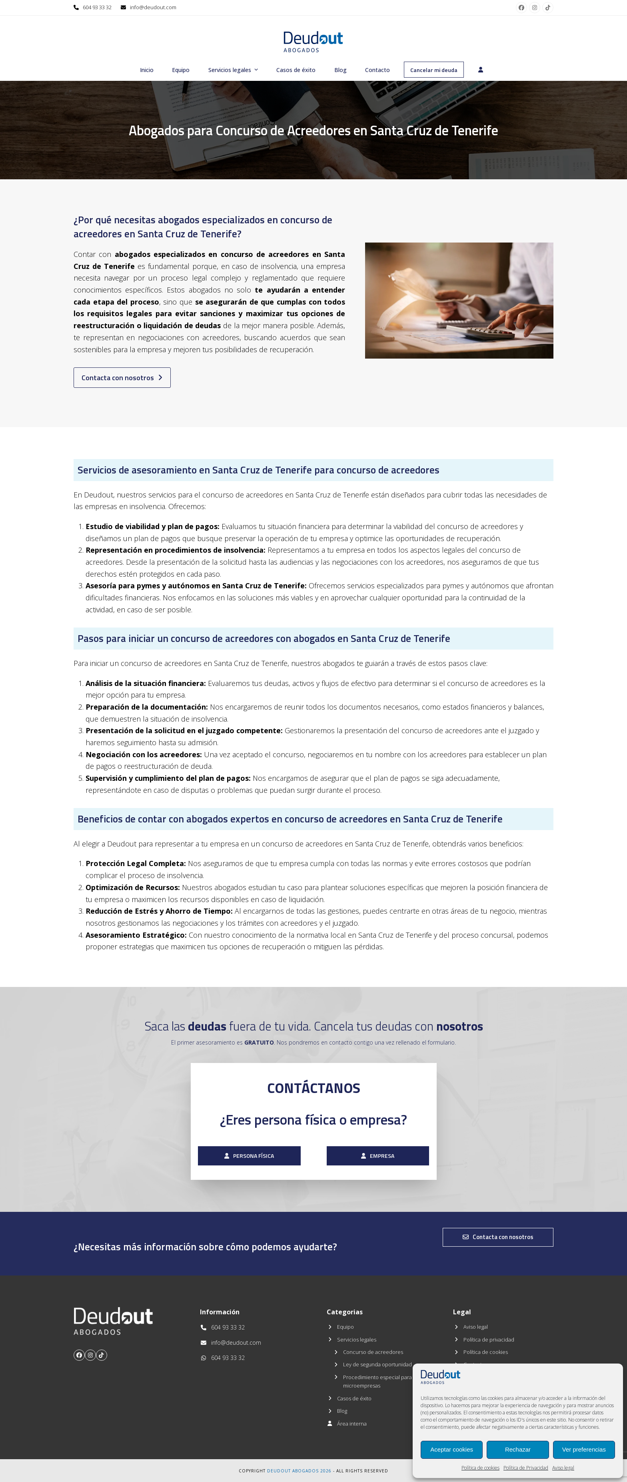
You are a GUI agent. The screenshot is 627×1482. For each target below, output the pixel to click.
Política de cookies (480, 1467)
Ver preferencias (584, 1449)
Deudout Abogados (293, 1471)
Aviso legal (563, 1467)
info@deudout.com (153, 7)
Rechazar (518, 1449)
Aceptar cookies (451, 1449)
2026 (325, 1471)
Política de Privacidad (525, 1467)
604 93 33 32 (97, 7)
